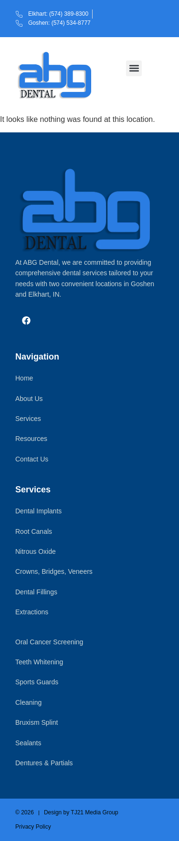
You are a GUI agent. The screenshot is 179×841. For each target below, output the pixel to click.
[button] (134, 68)
